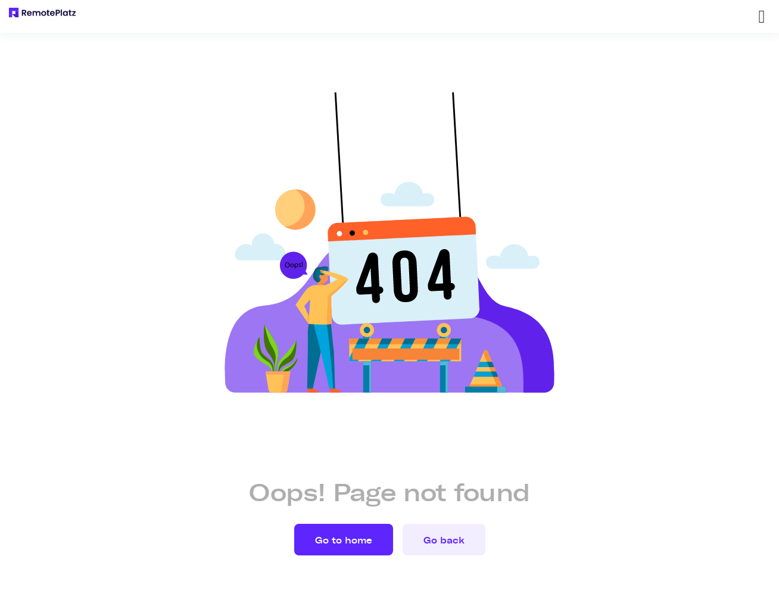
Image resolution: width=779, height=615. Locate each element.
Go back (444, 540)
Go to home (343, 540)
